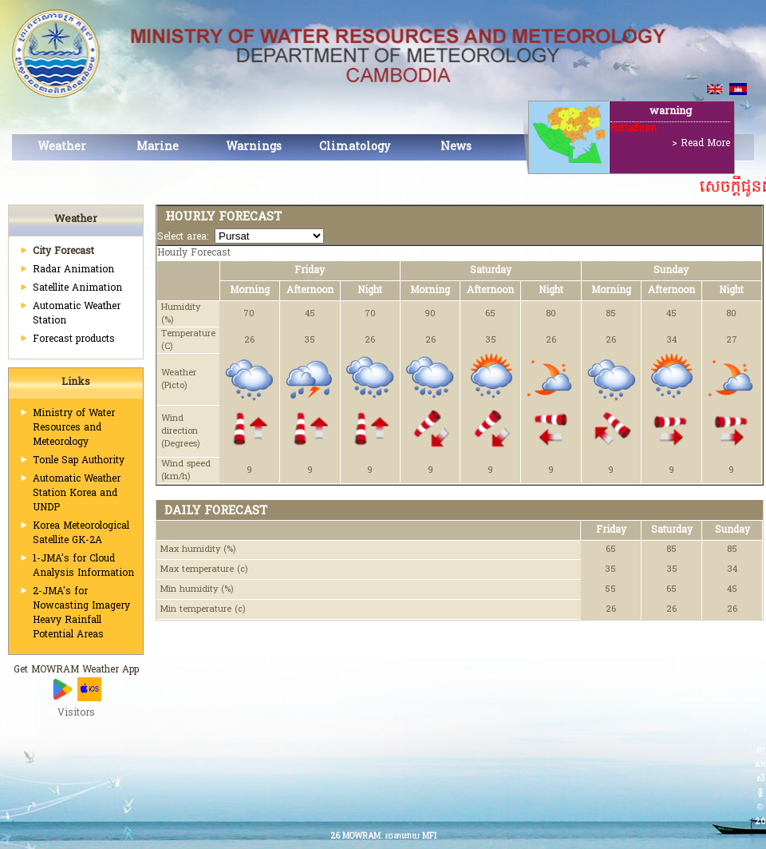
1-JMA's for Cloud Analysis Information (83, 566)
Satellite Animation (77, 288)
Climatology (354, 147)
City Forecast (63, 251)
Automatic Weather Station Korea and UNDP (76, 493)
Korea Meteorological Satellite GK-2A (81, 533)
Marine (157, 147)
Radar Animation (73, 270)
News (456, 147)
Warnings (254, 147)
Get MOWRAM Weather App (76, 670)
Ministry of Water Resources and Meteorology (74, 428)
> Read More (701, 144)
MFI (429, 837)
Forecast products (74, 339)
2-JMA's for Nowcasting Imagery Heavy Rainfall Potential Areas (81, 613)
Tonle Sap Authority (78, 461)
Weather (62, 147)
